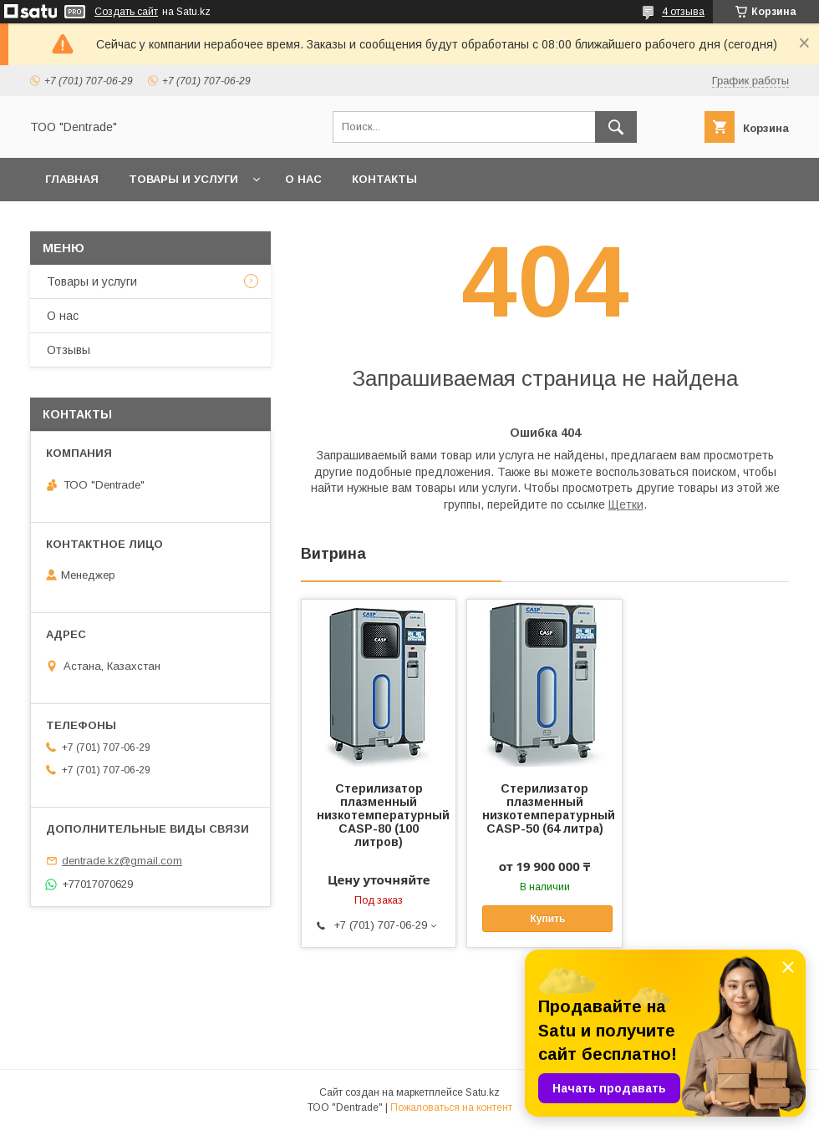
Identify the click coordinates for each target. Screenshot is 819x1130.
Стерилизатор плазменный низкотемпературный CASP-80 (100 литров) (378, 815)
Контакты (384, 179)
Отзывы (68, 350)
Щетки (626, 504)
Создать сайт (126, 12)
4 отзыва (683, 12)
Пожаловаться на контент (451, 1107)
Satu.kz (482, 1092)
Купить (547, 919)
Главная (72, 179)
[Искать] (616, 127)
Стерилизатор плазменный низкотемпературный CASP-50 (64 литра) (544, 808)
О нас (303, 179)
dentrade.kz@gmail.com (122, 860)
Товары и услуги (183, 179)
